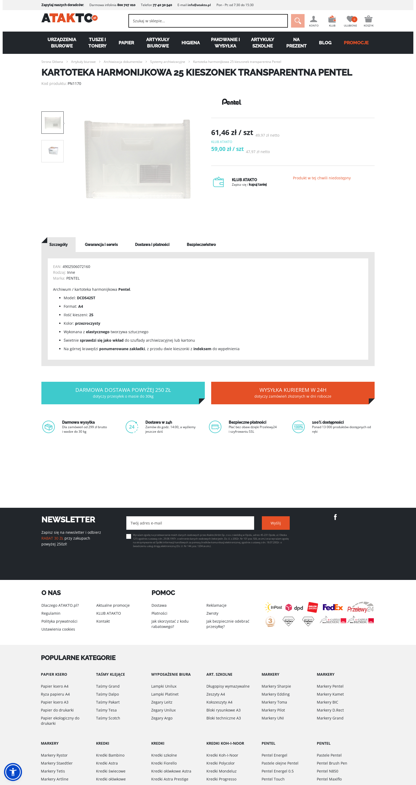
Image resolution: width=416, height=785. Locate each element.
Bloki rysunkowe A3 (223, 710)
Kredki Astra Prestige (169, 779)
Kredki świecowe (110, 771)
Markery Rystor (54, 755)
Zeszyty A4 (215, 694)
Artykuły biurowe (157, 43)
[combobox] (203, 21)
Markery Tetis (53, 771)
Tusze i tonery (97, 43)
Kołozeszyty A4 (219, 702)
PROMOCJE (356, 42)
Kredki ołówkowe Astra (171, 771)
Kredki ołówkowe (111, 779)
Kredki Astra (107, 763)
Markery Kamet (330, 694)
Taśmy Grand (108, 686)
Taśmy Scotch (108, 718)
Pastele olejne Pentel (280, 763)
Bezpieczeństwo (201, 244)
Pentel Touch (273, 779)
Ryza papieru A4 (55, 694)
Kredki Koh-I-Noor (222, 755)
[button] (13, 772)
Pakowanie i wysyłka (225, 43)
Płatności (159, 613)
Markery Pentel (330, 686)
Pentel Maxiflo (329, 779)
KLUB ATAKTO (108, 613)
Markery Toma (274, 702)
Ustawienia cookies (58, 629)
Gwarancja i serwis (101, 244)
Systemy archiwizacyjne (167, 61)
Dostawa (159, 605)
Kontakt (103, 621)
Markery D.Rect (330, 710)
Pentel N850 (327, 771)
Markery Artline (54, 779)
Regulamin (50, 613)
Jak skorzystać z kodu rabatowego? (170, 624)
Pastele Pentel (329, 755)
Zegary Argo (161, 718)
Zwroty (212, 613)
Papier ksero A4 (54, 686)
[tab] (58, 244)
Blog (325, 42)
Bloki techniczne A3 (223, 718)
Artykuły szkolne (262, 43)
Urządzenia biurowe (61, 43)
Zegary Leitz (161, 702)
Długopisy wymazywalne (228, 686)
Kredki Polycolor (220, 763)
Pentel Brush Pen (332, 763)
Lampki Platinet (165, 694)
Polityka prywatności (59, 621)
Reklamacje (216, 605)
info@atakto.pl (199, 5)
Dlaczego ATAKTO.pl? (60, 605)
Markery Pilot (273, 710)
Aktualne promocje (113, 605)
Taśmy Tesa (106, 710)
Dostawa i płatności (152, 244)
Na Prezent (296, 43)
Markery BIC (327, 702)
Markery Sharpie (276, 686)
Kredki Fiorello (164, 763)
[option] (137, 159)
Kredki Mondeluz (221, 771)
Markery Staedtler (57, 763)
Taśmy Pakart (108, 702)
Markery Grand (330, 718)
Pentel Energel (274, 755)
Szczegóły (58, 244)
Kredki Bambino (110, 755)
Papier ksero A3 (54, 702)
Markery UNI (273, 718)
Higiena (190, 42)
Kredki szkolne (164, 755)
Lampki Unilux (163, 686)
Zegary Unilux (163, 710)
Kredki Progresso (221, 779)
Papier (126, 42)
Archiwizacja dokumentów (123, 61)
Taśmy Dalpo (107, 694)
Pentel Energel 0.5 (278, 771)
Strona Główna (52, 61)
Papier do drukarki (57, 710)
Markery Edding (276, 694)
